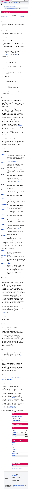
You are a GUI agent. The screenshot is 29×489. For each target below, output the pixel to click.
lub (5, 255)
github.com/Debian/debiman (18, 485)
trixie (13, 430)
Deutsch (14, 445)
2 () (15, 466)
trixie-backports (16, 432)
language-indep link (17, 416)
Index (5, 2)
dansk (13, 442)
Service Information (9, 6)
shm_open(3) (18, 355)
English (14, 447)
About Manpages (13, 2)
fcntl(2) (19, 181)
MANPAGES (6, 0)
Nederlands (15, 453)
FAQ (20, 2)
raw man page (16, 420)
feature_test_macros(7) (11, 54)
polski (13, 455)
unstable (14, 436)
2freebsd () (17, 468)
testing (6, 8)
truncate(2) (4, 16)
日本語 (14, 451)
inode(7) (20, 125)
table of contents (17, 424)
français (14, 449)
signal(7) (9, 182)
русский (14, 460)
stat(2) (17, 377)
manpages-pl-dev (11, 8)
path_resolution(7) (12, 161)
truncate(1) (5, 377)
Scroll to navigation (7, 12)
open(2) (11, 377)
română (14, 457)
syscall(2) (5, 312)
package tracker (16, 418)
